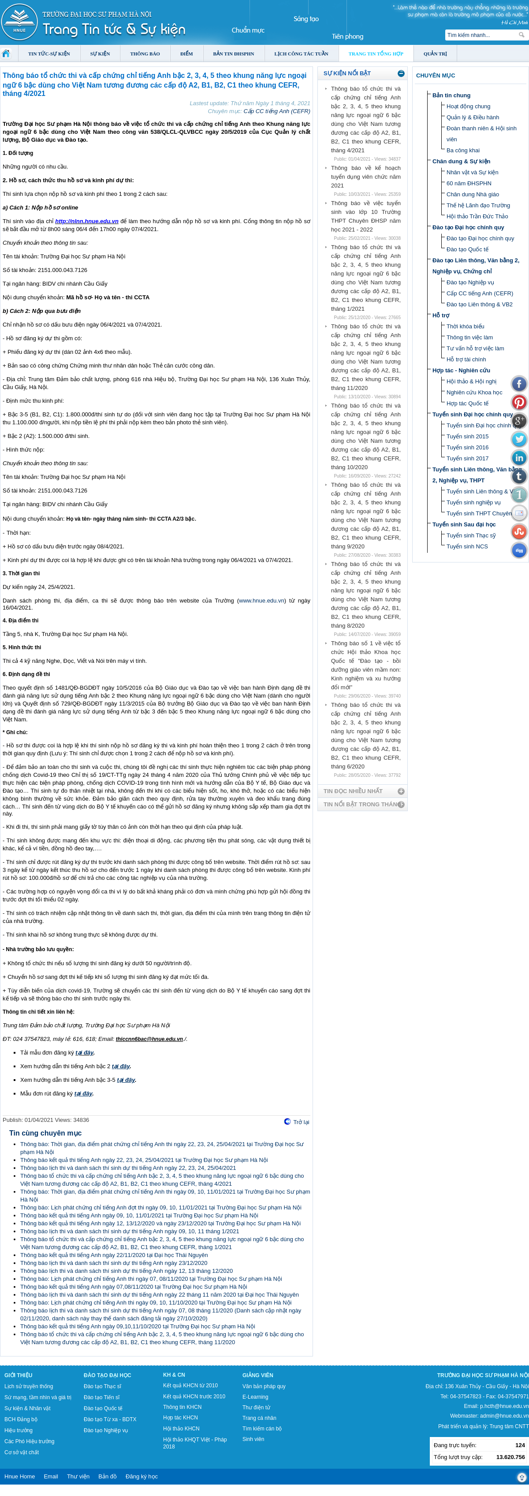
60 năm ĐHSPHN (469, 183)
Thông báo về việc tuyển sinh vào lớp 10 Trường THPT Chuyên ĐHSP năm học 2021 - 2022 (366, 216)
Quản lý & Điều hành (473, 117)
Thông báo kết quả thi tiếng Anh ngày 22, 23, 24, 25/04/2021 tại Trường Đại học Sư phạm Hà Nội (144, 1160)
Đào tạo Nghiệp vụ (470, 282)
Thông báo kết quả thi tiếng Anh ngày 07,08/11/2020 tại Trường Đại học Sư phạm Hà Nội (133, 1286)
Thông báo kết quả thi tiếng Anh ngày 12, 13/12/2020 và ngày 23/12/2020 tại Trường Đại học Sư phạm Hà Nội (160, 1223)
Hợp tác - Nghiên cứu (461, 370)
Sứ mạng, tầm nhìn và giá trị (37, 1397)
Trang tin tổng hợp (376, 53)
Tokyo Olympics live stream (32, 1493)
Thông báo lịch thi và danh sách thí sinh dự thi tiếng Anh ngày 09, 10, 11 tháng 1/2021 (129, 1231)
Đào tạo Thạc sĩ (102, 1386)
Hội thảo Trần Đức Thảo (477, 216)
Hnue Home (19, 1476)
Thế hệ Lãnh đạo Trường (478, 205)
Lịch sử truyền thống (28, 1386)
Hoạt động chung (469, 106)
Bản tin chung (451, 95)
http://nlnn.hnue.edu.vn (87, 221)
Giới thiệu (18, 1375)
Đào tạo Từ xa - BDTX (110, 1419)
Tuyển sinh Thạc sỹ (471, 535)
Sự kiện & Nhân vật (27, 1408)
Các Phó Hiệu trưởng (29, 1441)
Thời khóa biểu (465, 326)
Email (51, 1476)
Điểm (186, 53)
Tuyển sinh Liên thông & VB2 (484, 491)
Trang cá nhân (259, 1418)
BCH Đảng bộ (20, 1419)
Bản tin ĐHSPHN (233, 53)
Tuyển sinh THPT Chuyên (479, 513)
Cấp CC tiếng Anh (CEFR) (277, 111)
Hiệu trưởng (18, 1430)
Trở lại (301, 1122)
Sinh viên (253, 1439)
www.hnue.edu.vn (261, 600)
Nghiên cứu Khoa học (475, 392)
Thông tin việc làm (470, 337)
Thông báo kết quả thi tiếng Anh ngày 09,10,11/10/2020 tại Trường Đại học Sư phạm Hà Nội (137, 1326)
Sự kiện (100, 53)
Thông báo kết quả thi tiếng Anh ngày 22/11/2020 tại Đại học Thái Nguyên (114, 1255)
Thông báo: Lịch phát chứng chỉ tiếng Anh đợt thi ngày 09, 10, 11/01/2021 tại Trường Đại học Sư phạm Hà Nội (161, 1207)
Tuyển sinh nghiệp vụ (474, 502)
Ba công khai (463, 150)
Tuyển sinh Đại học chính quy (472, 414)
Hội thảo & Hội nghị (471, 381)
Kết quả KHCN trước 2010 (194, 1396)
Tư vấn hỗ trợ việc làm (475, 348)
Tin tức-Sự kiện (49, 53)
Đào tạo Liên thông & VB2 (480, 304)
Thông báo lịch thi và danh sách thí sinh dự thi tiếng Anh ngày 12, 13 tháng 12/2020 (126, 1271)
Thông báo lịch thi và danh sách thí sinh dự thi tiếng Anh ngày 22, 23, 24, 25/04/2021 (128, 1168)
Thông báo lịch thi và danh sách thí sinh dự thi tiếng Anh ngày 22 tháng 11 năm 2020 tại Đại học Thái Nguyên (159, 1294)
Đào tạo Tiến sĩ (101, 1397)
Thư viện (78, 1476)
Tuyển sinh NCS (467, 546)
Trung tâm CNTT (509, 1426)
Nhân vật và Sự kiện (473, 172)
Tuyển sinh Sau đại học (464, 524)
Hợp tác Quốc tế (467, 403)
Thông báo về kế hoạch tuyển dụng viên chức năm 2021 (366, 177)
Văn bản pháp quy (264, 1386)
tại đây (84, 1052)
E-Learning (255, 1397)
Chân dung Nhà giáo (473, 194)
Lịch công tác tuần (301, 53)
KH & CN (174, 1375)
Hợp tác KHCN (180, 1418)
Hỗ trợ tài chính (466, 359)
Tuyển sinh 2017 (467, 458)
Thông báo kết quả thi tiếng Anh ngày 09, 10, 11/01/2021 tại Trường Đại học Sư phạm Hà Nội (139, 1215)
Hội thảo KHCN (181, 1429)
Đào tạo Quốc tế (467, 249)
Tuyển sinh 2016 (467, 447)
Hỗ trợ (440, 315)
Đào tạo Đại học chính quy (468, 227)
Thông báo (145, 53)
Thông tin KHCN (182, 1407)
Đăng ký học (142, 1476)
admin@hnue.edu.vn (504, 1416)
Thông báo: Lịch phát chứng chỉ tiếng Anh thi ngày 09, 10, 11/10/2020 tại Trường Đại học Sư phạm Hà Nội (155, 1302)
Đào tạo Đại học (107, 1375)
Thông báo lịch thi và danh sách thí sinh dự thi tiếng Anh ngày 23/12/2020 (113, 1263)
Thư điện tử (256, 1407)
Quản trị (435, 53)
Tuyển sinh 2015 (467, 436)
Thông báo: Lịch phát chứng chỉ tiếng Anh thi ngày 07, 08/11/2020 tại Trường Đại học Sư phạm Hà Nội (151, 1278)
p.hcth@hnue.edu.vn (504, 1406)
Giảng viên (257, 1375)
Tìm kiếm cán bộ (262, 1429)
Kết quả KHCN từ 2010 (190, 1385)
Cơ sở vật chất (21, 1452)
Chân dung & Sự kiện (461, 161)
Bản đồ (107, 1476)
